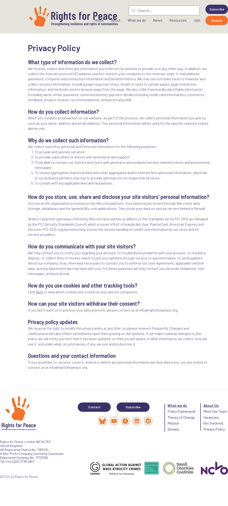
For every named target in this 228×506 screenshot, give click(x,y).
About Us (211, 405)
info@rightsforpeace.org (158, 310)
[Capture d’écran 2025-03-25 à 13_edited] (102, 421)
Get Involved (213, 423)
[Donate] (216, 20)
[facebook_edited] (125, 421)
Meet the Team (215, 411)
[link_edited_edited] (136, 421)
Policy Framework (182, 411)
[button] (216, 9)
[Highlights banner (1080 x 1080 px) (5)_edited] (113, 421)
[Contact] (94, 407)
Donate (173, 429)
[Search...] (164, 10)
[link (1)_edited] (148, 421)
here (39, 292)
